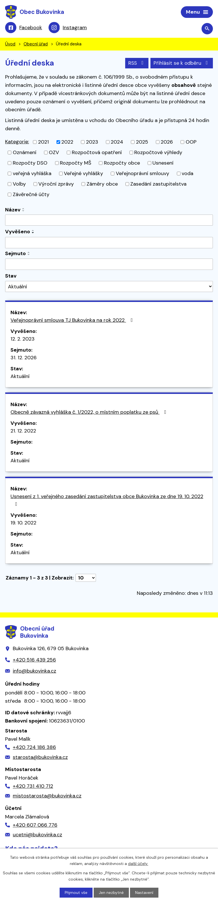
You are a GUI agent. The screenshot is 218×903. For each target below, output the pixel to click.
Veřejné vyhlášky (83, 174)
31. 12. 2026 (24, 358)
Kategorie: (17, 142)
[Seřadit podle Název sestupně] (23, 211)
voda (187, 174)
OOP (191, 142)
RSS (135, 63)
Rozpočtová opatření (97, 153)
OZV (54, 153)
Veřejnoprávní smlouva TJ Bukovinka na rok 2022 (73, 320)
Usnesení (162, 163)
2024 (117, 142)
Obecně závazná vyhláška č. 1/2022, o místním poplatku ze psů (90, 412)
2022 (67, 142)
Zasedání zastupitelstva (158, 184)
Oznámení (24, 153)
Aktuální (20, 376)
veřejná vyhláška (32, 174)
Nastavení (144, 892)
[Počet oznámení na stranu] (86, 578)
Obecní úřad (36, 45)
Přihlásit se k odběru (181, 63)
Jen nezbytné (111, 892)
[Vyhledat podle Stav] (109, 287)
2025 (142, 142)
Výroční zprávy (56, 184)
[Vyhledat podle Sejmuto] (109, 264)
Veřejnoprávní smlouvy (142, 174)
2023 (92, 142)
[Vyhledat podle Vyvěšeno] (109, 243)
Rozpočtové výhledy (158, 153)
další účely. (138, 863)
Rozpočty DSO (30, 163)
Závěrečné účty (31, 195)
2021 (43, 142)
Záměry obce (102, 184)
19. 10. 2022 (23, 523)
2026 (167, 142)
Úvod (10, 45)
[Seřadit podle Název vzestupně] (23, 209)
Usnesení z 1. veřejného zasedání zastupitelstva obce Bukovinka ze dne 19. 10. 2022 (107, 500)
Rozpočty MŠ (75, 163)
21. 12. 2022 (23, 431)
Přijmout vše (76, 892)
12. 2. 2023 (23, 339)
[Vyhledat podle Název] (109, 220)
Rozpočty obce (122, 163)
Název (12, 210)
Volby (19, 184)
